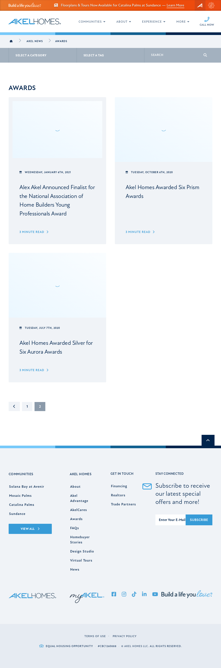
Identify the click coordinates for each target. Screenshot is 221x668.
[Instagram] (124, 594)
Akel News (35, 41)
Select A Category (31, 55)
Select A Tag (94, 55)
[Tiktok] (134, 594)
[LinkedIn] (144, 594)
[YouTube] (155, 594)
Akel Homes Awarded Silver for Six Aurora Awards (56, 347)
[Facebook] (113, 594)
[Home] (11, 41)
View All (30, 529)
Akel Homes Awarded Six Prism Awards (162, 192)
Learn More (175, 5)
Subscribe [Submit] (199, 520)
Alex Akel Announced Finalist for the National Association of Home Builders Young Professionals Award (57, 200)
